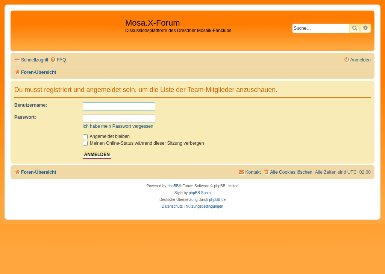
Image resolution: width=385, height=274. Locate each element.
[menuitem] (58, 60)
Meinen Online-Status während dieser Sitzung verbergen (143, 143)
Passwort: (25, 117)
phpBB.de (217, 199)
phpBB (173, 186)
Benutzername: (30, 105)
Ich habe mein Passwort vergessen (118, 126)
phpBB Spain (200, 193)
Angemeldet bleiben (106, 136)
